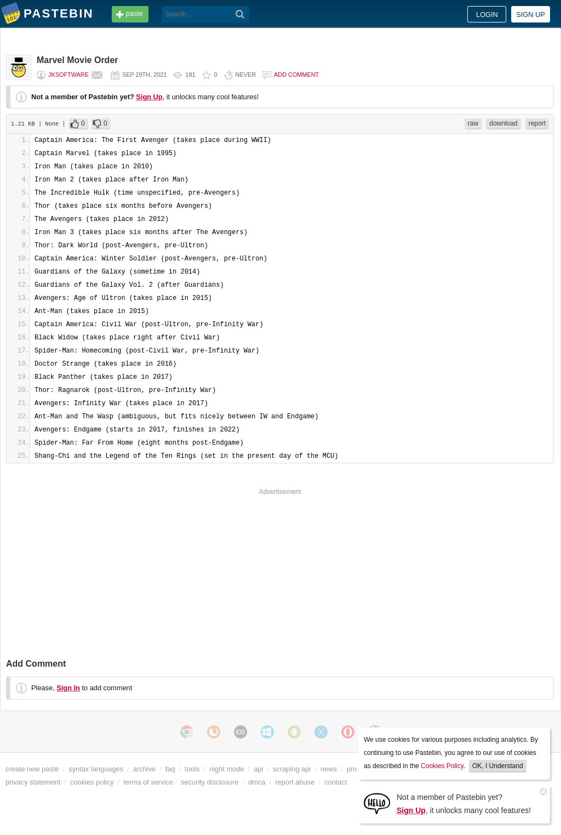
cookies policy (92, 782)
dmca (256, 782)
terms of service (148, 782)
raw (473, 123)
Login (487, 14)
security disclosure (209, 782)
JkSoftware (68, 74)
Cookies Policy (442, 766)
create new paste (32, 769)
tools (192, 769)
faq (170, 769)
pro (352, 769)
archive (144, 769)
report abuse (294, 782)
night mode (226, 769)
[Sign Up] (377, 803)
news (328, 769)
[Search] (240, 14)
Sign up (530, 14)
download (503, 123)
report (537, 123)
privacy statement (32, 782)
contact (335, 782)
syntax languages (95, 769)
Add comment (296, 74)
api (258, 769)
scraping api (292, 769)
